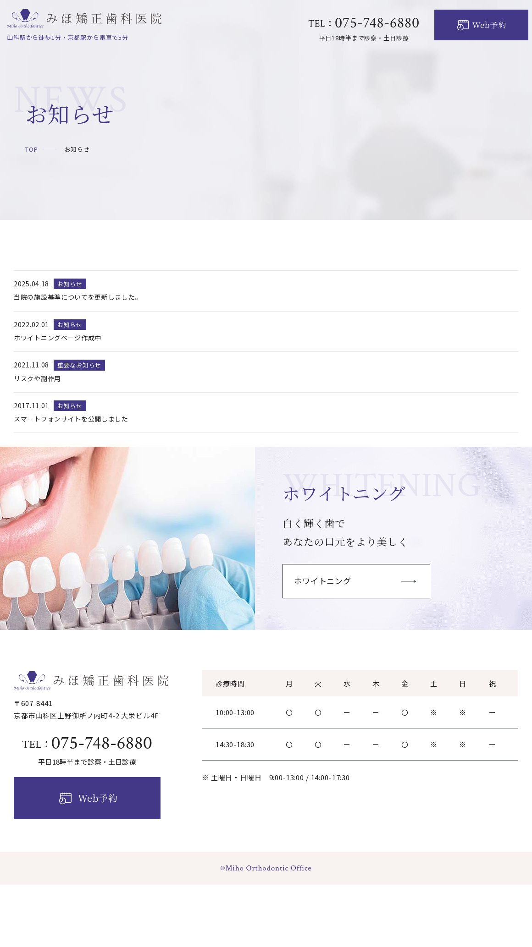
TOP (31, 149)
